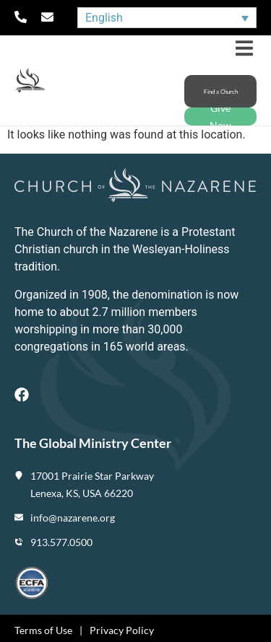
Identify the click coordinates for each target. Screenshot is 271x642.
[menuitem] (167, 17)
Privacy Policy (122, 630)
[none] (167, 17)
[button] (244, 48)
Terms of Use (43, 630)
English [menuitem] (104, 18)
